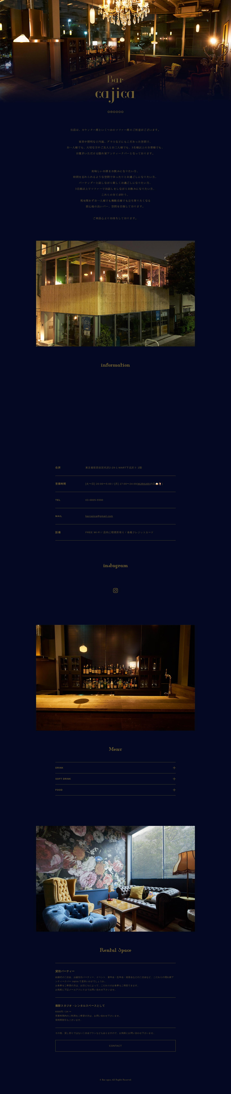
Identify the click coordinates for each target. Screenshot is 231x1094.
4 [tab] (117, 112)
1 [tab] (109, 112)
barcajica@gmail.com (99, 516)
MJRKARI (144, 483)
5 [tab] (120, 112)
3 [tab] (114, 112)
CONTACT (115, 1045)
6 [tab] (123, 112)
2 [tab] (112, 112)
